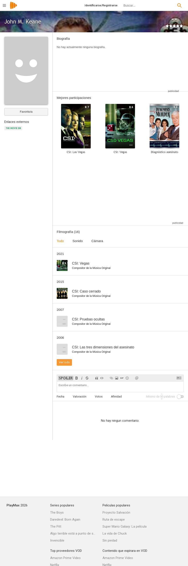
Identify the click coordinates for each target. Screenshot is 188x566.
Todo (60, 241)
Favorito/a (26, 111)
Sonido (78, 241)
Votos (99, 396)
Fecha (60, 396)
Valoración (79, 396)
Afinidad (116, 396)
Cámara (97, 241)
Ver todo (64, 362)
